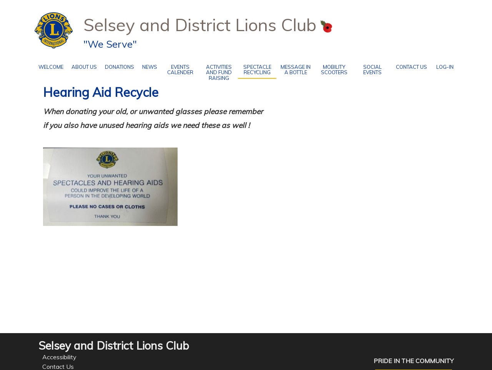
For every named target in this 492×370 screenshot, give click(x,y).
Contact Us (409, 65)
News (149, 67)
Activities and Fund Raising (215, 71)
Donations (117, 65)
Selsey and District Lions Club (199, 24)
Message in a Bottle (293, 68)
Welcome (49, 65)
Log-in (444, 65)
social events (367, 68)
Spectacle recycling (257, 69)
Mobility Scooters (331, 68)
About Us (82, 65)
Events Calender (177, 68)
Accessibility (59, 357)
